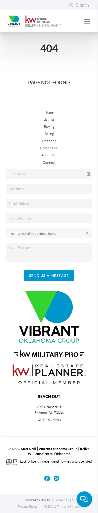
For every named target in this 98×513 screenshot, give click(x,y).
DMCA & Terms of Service (62, 507)
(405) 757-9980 (49, 420)
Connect (49, 162)
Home (49, 112)
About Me (49, 155)
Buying (49, 127)
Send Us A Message (49, 276)
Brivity (45, 500)
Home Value (49, 148)
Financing (49, 141)
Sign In (79, 5)
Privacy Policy (27, 507)
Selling (49, 134)
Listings (49, 119)
